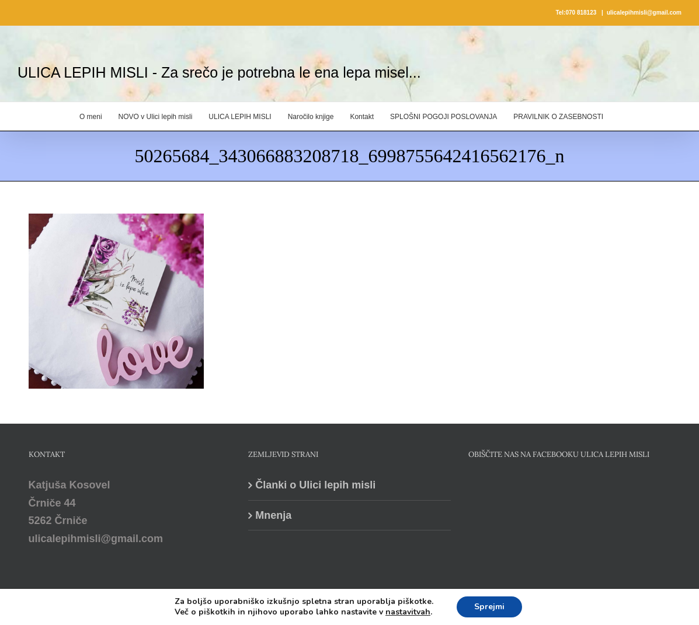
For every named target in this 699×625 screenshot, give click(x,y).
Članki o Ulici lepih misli (315, 485)
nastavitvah (407, 612)
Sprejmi (489, 606)
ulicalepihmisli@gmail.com (644, 12)
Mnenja (273, 515)
